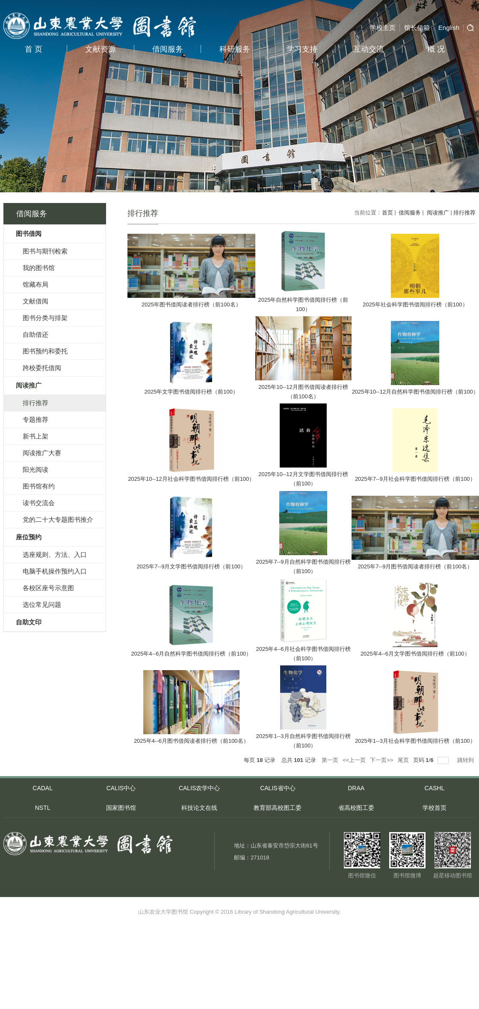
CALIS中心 (121, 788)
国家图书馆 (121, 807)
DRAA (356, 788)
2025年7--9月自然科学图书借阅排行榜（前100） (303, 566)
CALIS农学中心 (199, 788)
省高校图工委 (356, 807)
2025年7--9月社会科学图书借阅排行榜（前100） (415, 479)
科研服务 (234, 49)
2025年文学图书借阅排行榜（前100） (191, 391)
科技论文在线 (199, 807)
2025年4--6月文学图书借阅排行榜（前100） (415, 653)
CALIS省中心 (277, 788)
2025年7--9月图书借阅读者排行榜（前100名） (415, 566)
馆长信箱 (417, 27)
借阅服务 (167, 49)
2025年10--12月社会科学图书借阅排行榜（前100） (191, 479)
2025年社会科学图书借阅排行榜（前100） (415, 304)
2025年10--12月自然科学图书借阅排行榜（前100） (415, 391)
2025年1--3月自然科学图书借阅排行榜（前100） (303, 741)
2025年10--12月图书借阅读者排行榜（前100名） (303, 392)
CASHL (435, 788)
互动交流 (368, 49)
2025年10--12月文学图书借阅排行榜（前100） (303, 479)
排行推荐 (464, 212)
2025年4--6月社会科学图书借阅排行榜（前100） (303, 654)
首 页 (33, 49)
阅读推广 (437, 212)
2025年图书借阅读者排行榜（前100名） (191, 304)
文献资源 (100, 49)
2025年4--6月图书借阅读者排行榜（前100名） (191, 741)
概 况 (436, 49)
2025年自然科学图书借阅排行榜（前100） (303, 304)
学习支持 (302, 49)
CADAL (43, 788)
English (448, 27)
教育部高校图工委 (278, 807)
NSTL (42, 807)
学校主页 (383, 27)
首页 (387, 212)
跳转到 (466, 760)
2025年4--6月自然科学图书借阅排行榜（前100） (191, 653)
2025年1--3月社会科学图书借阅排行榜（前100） (415, 741)
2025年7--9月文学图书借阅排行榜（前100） (191, 566)
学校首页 (434, 807)
